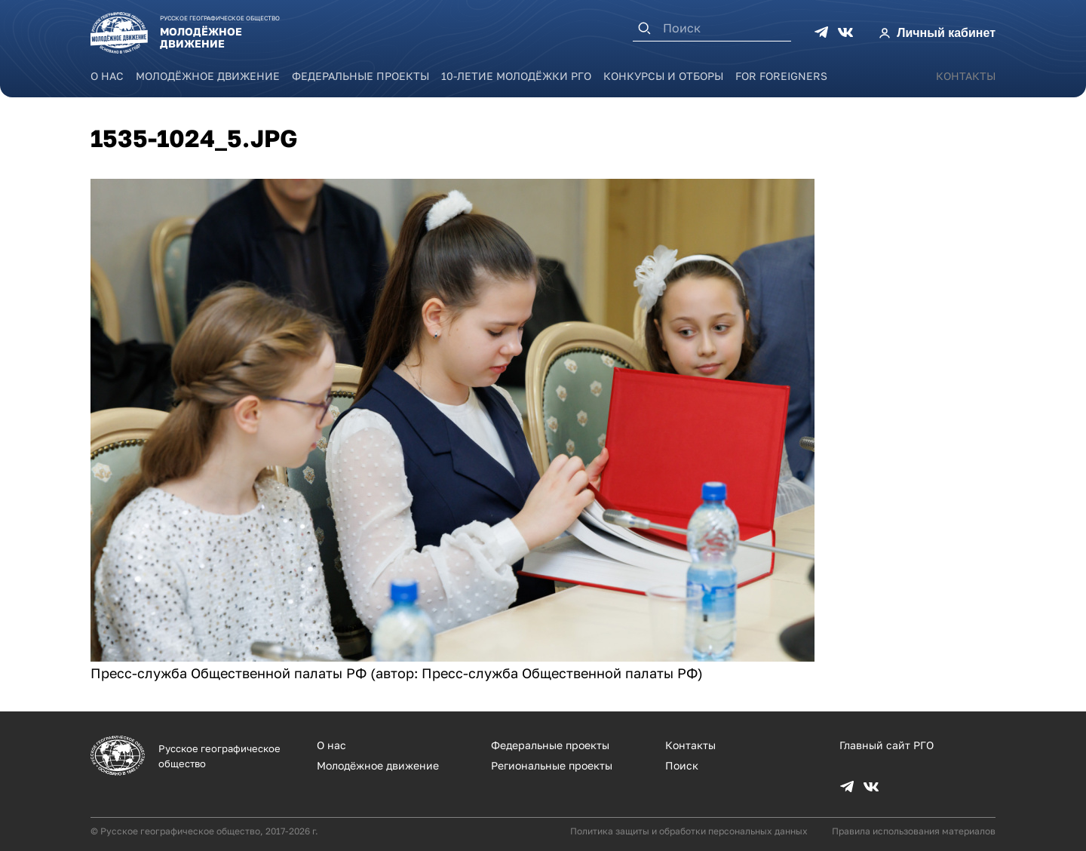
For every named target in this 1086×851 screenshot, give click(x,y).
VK (845, 32)
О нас (107, 75)
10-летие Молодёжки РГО (516, 75)
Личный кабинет (946, 32)
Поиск (681, 765)
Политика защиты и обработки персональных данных (689, 831)
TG (821, 32)
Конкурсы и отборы (663, 75)
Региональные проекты (551, 765)
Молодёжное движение (208, 75)
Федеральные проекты (360, 75)
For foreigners (781, 75)
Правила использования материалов (914, 831)
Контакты (966, 75)
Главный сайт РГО (886, 745)
